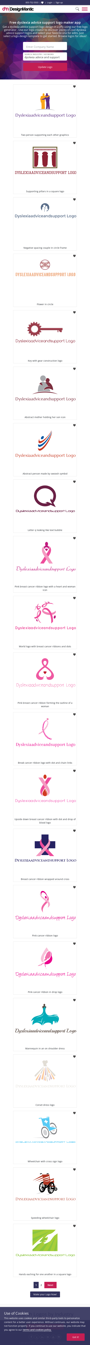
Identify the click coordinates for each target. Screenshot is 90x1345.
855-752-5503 (32, 2)
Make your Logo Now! (45, 1294)
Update (45, 67)
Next (50, 1285)
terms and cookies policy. (37, 1329)
